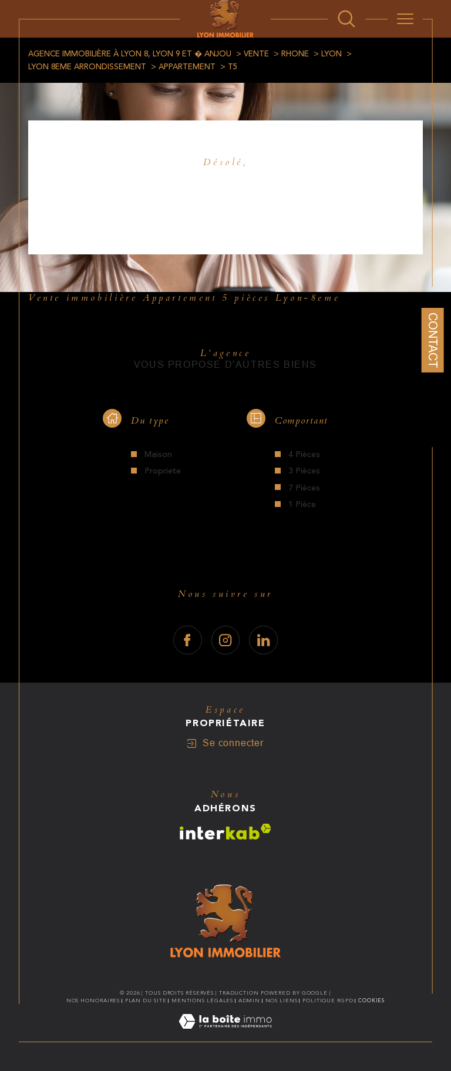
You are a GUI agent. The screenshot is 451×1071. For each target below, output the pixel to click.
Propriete (162, 471)
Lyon (331, 54)
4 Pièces (304, 454)
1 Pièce (302, 504)
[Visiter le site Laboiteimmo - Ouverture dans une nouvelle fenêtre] (225, 1035)
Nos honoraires (93, 1000)
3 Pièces (304, 471)
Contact (432, 340)
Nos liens (281, 1000)
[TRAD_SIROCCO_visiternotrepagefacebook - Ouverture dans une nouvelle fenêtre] (187, 640)
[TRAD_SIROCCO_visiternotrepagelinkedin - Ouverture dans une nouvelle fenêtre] (263, 640)
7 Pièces (304, 488)
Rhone (295, 54)
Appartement (187, 67)
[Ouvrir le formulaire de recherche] (346, 18)
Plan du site (146, 1000)
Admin (249, 1000)
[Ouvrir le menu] (405, 19)
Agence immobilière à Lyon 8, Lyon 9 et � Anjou (129, 54)
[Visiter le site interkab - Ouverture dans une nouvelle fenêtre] (225, 832)
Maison (158, 454)
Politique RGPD (328, 1000)
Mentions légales (202, 1000)
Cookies (371, 1000)
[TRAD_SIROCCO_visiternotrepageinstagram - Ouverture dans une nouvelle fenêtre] (225, 640)
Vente (256, 54)
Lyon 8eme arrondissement (87, 67)
